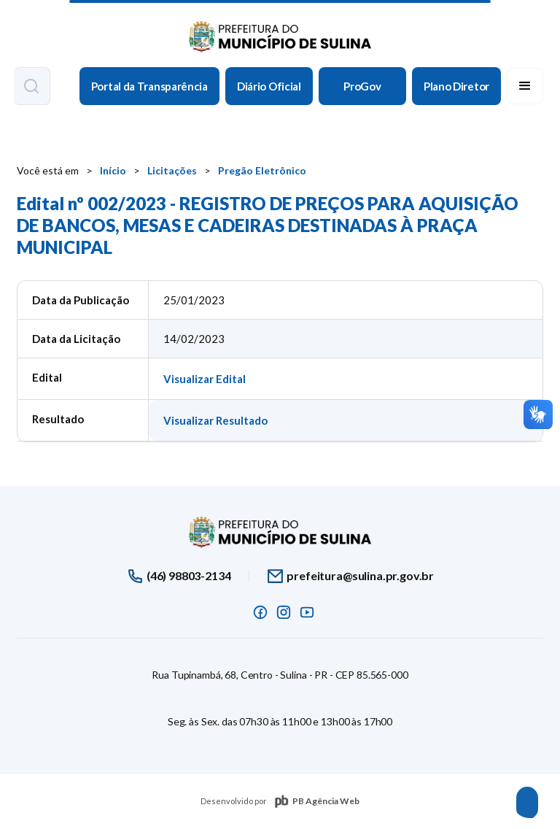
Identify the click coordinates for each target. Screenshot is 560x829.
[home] (280, 33)
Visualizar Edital (204, 378)
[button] (525, 86)
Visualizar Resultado (215, 420)
